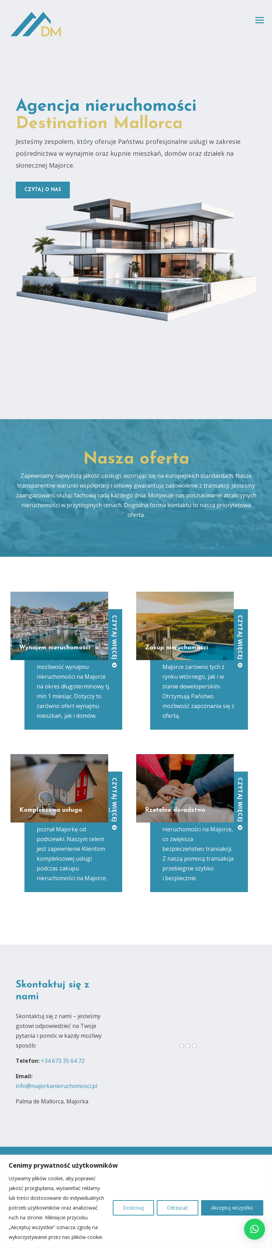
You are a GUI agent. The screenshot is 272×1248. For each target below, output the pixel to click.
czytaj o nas (42, 189)
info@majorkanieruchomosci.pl (56, 1086)
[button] (254, 1229)
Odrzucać (177, 1207)
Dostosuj (133, 1207)
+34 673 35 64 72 (62, 1061)
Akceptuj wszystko (232, 1207)
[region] (136, 1201)
